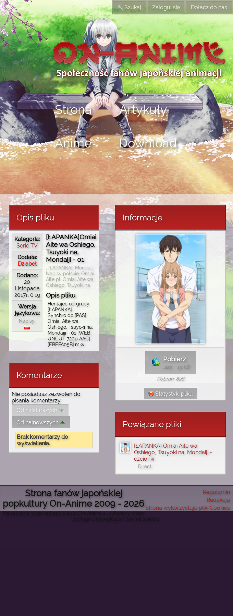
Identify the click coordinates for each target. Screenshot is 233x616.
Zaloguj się (166, 7)
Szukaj (129, 7)
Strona (73, 109)
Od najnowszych (40, 422)
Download (148, 143)
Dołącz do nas (209, 7)
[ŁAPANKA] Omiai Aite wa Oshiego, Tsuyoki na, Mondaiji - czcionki (173, 452)
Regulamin (216, 492)
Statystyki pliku (170, 393)
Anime (73, 143)
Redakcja (218, 500)
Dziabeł (27, 264)
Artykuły (143, 109)
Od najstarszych (40, 410)
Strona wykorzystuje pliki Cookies (187, 508)
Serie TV (27, 245)
